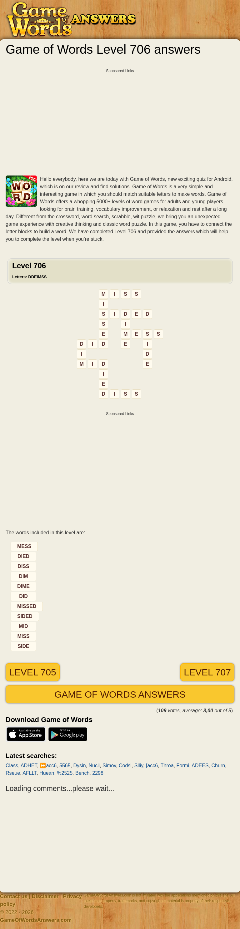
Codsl (125, 765)
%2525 (64, 773)
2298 (97, 773)
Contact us (14, 896)
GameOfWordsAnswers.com (36, 920)
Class (12, 765)
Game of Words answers (120, 694)
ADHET (29, 765)
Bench (82, 773)
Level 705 (32, 672)
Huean (46, 773)
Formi (182, 765)
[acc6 (152, 765)
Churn (218, 765)
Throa (167, 765)
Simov (109, 765)
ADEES (200, 765)
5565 (65, 765)
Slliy (138, 765)
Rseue (13, 773)
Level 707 (207, 672)
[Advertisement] (120, 120)
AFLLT (29, 773)
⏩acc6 (48, 765)
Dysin (79, 765)
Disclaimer (45, 896)
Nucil (94, 765)
